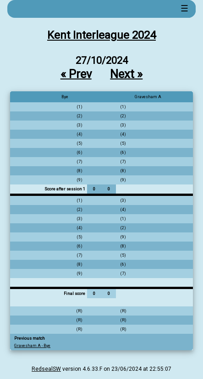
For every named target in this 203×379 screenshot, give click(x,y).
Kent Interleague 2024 (101, 35)
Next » (126, 73)
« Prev (76, 73)
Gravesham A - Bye (32, 345)
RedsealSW (46, 369)
